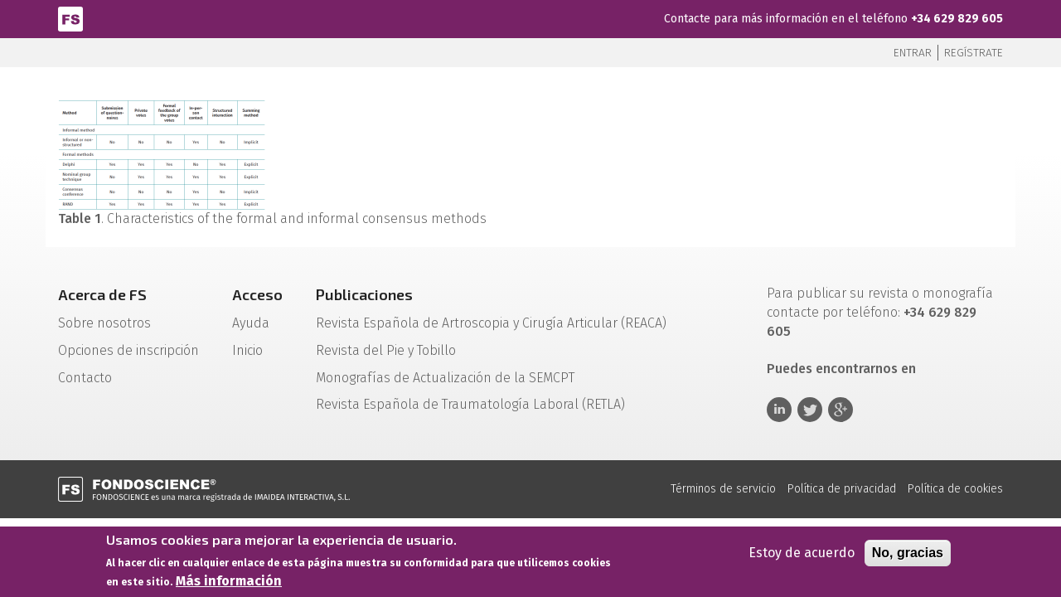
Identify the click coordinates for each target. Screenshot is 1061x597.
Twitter (809, 409)
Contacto (85, 378)
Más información (229, 585)
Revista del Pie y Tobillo (386, 350)
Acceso (257, 294)
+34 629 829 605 (957, 19)
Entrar (913, 53)
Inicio (247, 350)
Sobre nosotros (104, 323)
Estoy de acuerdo (802, 557)
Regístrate (973, 53)
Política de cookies (955, 489)
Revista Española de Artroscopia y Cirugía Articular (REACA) (491, 323)
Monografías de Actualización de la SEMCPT (445, 378)
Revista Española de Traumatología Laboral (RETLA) (470, 404)
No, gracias (907, 557)
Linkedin (779, 409)
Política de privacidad (841, 489)
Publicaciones (364, 294)
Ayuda (250, 323)
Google (840, 409)
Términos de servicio (723, 489)
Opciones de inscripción (128, 350)
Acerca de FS (102, 294)
